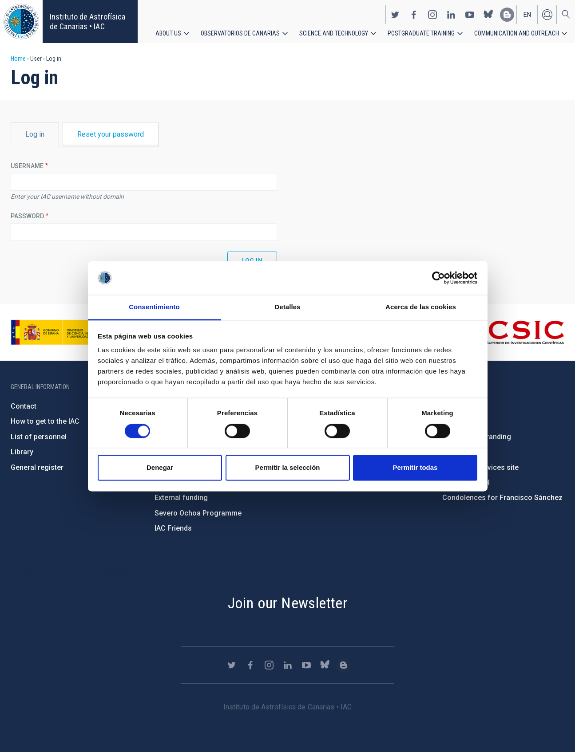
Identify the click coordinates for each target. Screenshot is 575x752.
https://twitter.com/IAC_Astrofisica (395, 12)
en (527, 12)
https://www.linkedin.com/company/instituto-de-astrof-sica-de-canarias (451, 12)
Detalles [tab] (287, 307)
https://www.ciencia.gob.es (60, 332)
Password (27, 216)
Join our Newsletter (288, 603)
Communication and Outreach (516, 31)
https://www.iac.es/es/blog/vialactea (507, 12)
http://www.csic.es (515, 332)
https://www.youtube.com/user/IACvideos (469, 12)
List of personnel (39, 437)
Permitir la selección (287, 468)
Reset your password (110, 134)
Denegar (160, 468)
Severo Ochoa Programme (198, 513)
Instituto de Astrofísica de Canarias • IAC (87, 21)
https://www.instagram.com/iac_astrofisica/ (432, 12)
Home (18, 58)
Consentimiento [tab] (154, 307)
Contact (23, 406)
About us (168, 31)
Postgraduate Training (421, 31)
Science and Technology (333, 31)
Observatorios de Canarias (240, 31)
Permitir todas (415, 468)
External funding (181, 497)
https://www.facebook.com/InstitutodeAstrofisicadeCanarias (413, 12)
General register (37, 467)
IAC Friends (173, 528)
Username (27, 165)
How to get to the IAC (45, 421)
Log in (547, 12)
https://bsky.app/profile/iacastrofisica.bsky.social (488, 12)
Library (22, 452)
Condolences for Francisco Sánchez (502, 497)
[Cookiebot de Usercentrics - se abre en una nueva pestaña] (438, 277)
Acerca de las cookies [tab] (420, 307)
